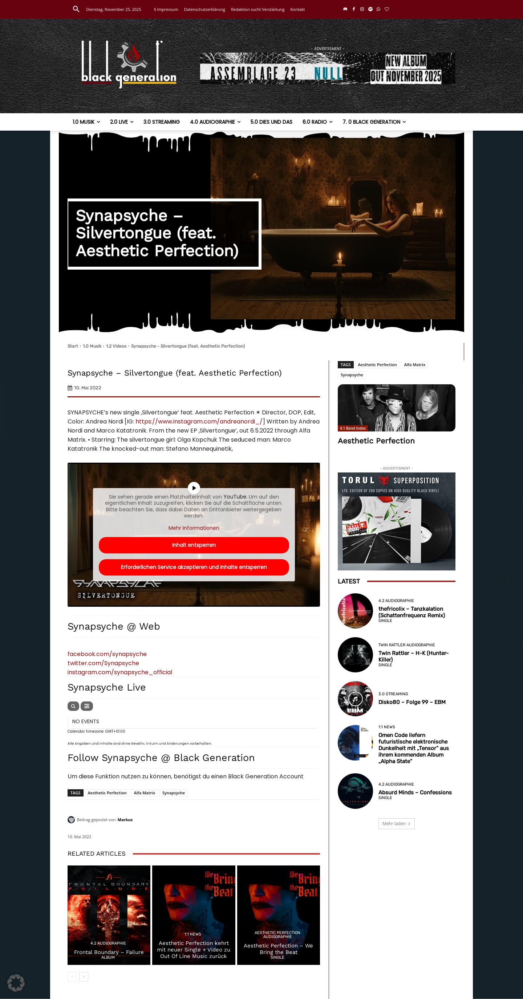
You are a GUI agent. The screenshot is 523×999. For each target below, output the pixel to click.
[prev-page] (72, 977)
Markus (125, 819)
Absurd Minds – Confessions (415, 792)
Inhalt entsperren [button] (194, 545)
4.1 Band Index (353, 428)
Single (277, 957)
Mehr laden (396, 823)
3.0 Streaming (393, 694)
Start (73, 346)
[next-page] (83, 977)
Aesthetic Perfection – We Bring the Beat (278, 948)
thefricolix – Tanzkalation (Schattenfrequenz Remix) (411, 612)
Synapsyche (173, 792)
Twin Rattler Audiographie (406, 645)
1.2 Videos (116, 346)
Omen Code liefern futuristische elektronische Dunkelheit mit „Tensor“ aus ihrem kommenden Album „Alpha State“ (413, 748)
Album (108, 957)
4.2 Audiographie (108, 943)
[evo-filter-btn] (87, 706)
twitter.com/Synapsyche (103, 663)
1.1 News (193, 934)
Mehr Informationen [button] (194, 528)
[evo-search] (73, 706)
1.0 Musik (92, 346)
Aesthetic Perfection (107, 792)
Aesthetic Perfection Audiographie (277, 935)
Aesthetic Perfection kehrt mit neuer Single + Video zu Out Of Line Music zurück (193, 949)
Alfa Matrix (144, 792)
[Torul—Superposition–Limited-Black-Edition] (396, 521)
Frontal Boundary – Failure (109, 952)
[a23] (327, 68)
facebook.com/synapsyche (107, 654)
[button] (76, 9)
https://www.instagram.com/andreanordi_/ (199, 421)
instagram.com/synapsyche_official (120, 672)
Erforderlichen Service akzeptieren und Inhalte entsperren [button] (194, 567)
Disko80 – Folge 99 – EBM (412, 702)
